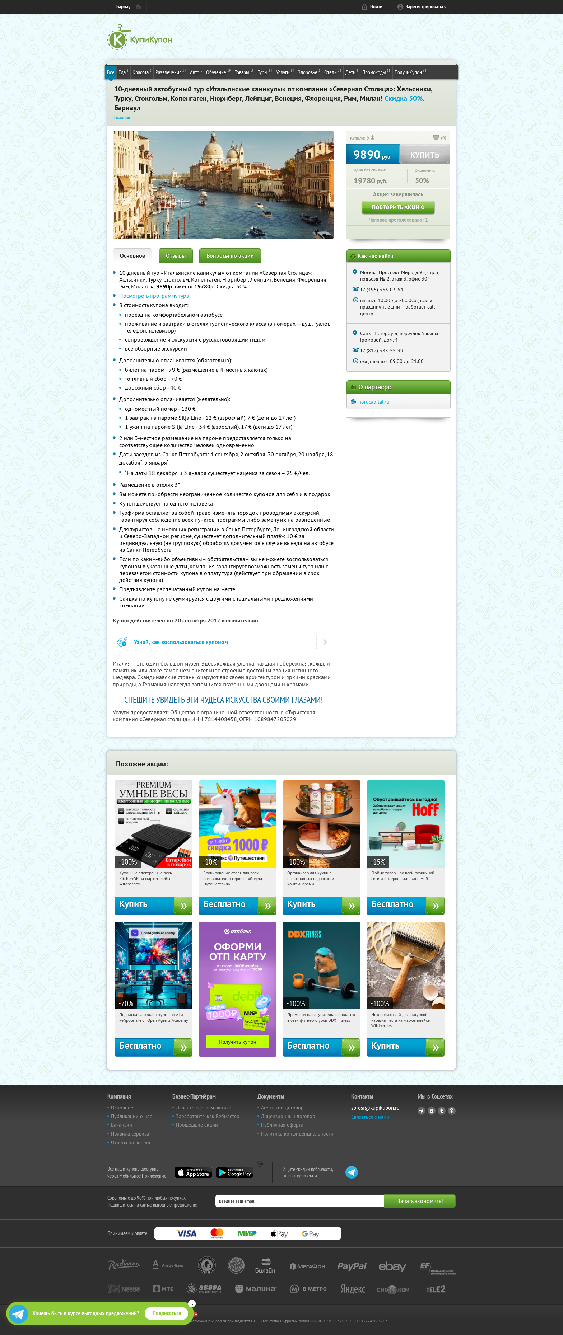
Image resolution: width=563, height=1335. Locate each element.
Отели (332, 72)
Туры (265, 72)
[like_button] (436, 138)
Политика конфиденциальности (297, 1133)
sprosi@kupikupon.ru (375, 1107)
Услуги (285, 72)
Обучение (218, 72)
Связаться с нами (370, 1117)
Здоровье (309, 72)
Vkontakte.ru (432, 1111)
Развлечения (170, 72)
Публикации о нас (131, 1116)
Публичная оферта (282, 1125)
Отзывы (176, 255)
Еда (123, 72)
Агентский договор (282, 1107)
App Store (193, 1172)
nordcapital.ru (373, 402)
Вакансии (121, 1125)
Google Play (234, 1172)
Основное (132, 255)
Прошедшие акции (197, 1125)
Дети (351, 72)
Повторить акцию (398, 207)
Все (111, 72)
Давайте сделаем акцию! (203, 1107)
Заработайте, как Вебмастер (207, 1116)
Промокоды (376, 72)
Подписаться (167, 1313)
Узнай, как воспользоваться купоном (181, 642)
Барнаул (124, 7)
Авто (196, 72)
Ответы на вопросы (132, 1142)
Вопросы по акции (230, 255)
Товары (244, 72)
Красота (142, 72)
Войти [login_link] (376, 7)
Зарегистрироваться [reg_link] (426, 7)
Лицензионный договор (288, 1116)
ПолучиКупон (411, 72)
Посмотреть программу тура (154, 295)
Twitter (442, 1111)
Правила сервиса (130, 1133)
